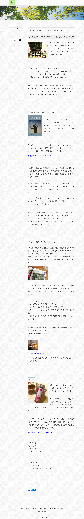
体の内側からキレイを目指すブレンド (42, 433)
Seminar (42, 4)
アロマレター (13, 31)
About (35, 4)
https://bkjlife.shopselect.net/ (37, 353)
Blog (55, 4)
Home (28, 4)
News (12, 33)
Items (49, 4)
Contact (72, 4)
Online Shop (63, 4)
